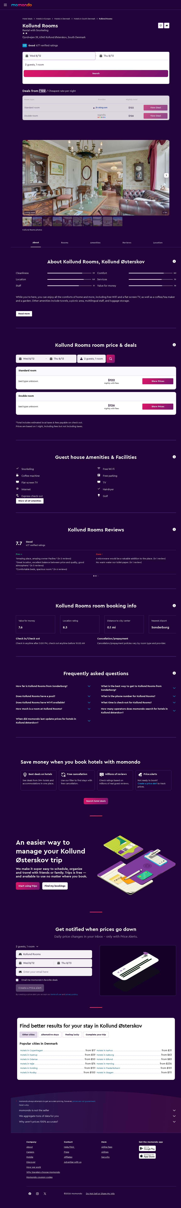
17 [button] (48, 108)
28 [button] (77, 115)
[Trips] (5, 43)
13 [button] (70, 100)
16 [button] (40, 108)
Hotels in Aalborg (105, 1055)
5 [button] (62, 93)
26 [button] (62, 115)
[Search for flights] (5, 14)
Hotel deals (27, 19)
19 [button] (63, 108)
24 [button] (47, 115)
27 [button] (70, 115)
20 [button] (70, 108)
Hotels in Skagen (105, 1073)
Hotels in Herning (105, 1064)
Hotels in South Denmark (84, 19)
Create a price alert (147, 784)
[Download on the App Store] (147, 1156)
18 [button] (55, 108)
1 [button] (85, 85)
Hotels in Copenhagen (31, 1050)
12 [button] (63, 100)
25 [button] (55, 115)
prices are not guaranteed (84, 1101)
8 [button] (85, 93)
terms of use (56, 994)
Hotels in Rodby (28, 1073)
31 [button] (48, 123)
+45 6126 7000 (30, 41)
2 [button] (40, 93)
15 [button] (85, 100)
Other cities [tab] (28, 1035)
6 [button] (70, 93)
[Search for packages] (5, 34)
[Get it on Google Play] (147, 1148)
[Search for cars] (5, 28)
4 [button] (55, 93)
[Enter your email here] (57, 972)
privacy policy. (72, 994)
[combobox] (57, 954)
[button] (5, 4)
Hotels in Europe (43, 19)
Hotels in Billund (105, 1059)
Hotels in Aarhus (105, 1050)
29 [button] (85, 115)
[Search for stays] (5, 21)
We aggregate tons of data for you (97, 1116)
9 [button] (40, 100)
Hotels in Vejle (27, 1064)
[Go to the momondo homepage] (21, 4)
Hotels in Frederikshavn (108, 1068)
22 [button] (85, 108)
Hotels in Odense (29, 1059)
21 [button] (78, 108)
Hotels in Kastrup (28, 1055)
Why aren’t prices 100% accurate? (97, 1122)
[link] (96, 801)
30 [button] (40, 123)
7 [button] (77, 93)
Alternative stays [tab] (50, 1035)
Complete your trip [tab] (96, 1035)
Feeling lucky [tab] (72, 1035)
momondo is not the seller (97, 1110)
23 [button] (40, 115)
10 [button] (47, 100)
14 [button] (78, 100)
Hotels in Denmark (62, 19)
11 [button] (55, 100)
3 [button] (47, 93)
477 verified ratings (47, 45)
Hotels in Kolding (29, 1068)
